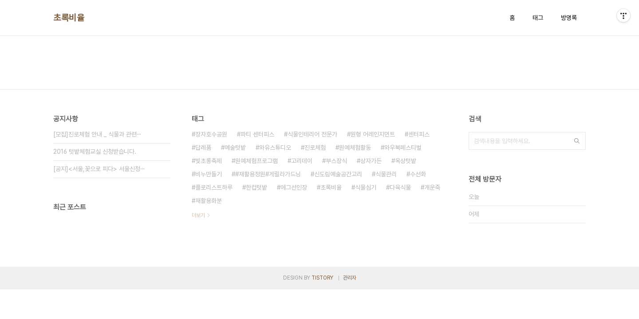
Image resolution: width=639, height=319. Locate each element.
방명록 (569, 17)
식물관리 (386, 174)
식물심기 (365, 187)
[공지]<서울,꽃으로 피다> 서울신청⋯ (99, 168)
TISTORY (322, 278)
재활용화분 (208, 200)
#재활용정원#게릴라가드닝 (268, 174)
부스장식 (336, 160)
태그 (537, 17)
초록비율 (68, 17)
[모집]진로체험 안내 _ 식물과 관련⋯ (97, 134)
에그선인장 (293, 187)
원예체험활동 (355, 147)
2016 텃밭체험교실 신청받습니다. (94, 151)
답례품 (203, 147)
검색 (576, 140)
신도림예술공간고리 (338, 174)
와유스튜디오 (275, 147)
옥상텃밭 (405, 160)
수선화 (418, 174)
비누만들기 (208, 174)
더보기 (198, 215)
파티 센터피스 (257, 134)
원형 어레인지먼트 (373, 134)
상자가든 (371, 160)
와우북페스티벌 (403, 147)
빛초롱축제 (208, 160)
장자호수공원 (211, 134)
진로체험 (315, 147)
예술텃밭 (235, 147)
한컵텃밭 (256, 187)
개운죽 (432, 187)
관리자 (349, 278)
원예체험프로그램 (256, 160)
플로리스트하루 (214, 187)
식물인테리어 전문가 (312, 134)
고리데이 (301, 160)
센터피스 (419, 134)
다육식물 (400, 187)
